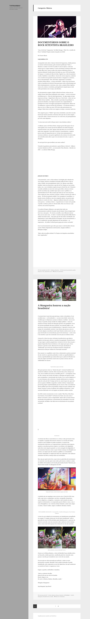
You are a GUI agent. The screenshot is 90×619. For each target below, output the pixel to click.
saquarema (47, 271)
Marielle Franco (46, 596)
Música (53, 270)
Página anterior (35, 606)
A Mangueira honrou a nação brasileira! (54, 307)
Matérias (54, 595)
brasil (64, 270)
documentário (69, 270)
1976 (62, 270)
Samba (51, 596)
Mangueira (40, 596)
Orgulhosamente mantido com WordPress (47, 616)
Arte (50, 595)
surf (51, 271)
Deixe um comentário (58, 271)
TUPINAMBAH (14, 6)
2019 (73, 595)
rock (43, 271)
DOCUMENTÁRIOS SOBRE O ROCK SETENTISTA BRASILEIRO (56, 44)
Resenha (57, 270)
